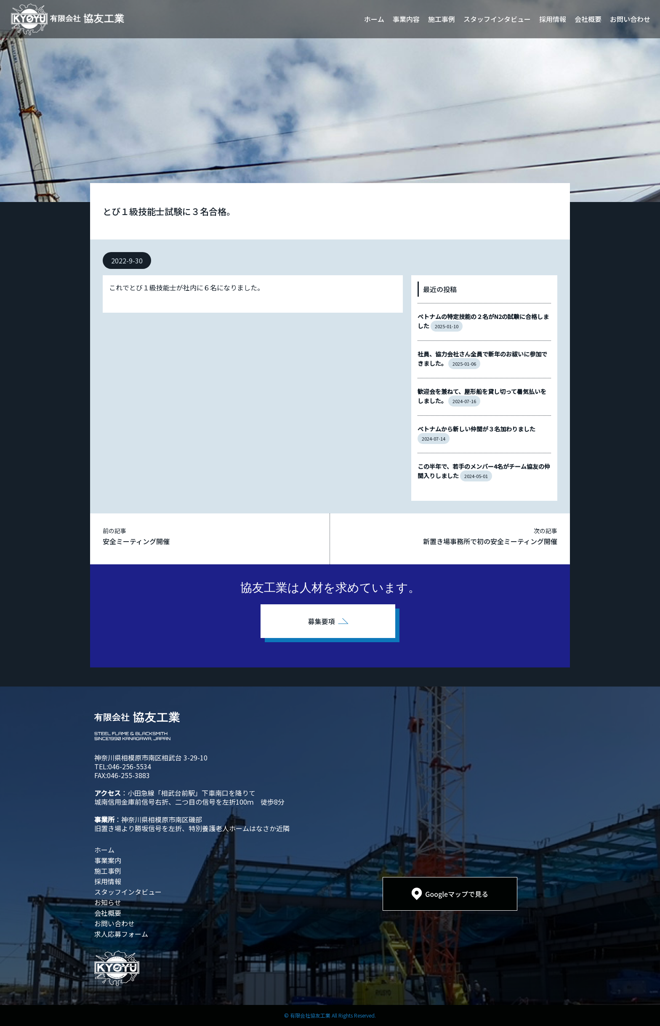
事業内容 (406, 19)
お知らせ (107, 902)
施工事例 (441, 19)
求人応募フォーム (121, 934)
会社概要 (588, 19)
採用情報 (552, 19)
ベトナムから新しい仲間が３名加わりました (476, 429)
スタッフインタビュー (497, 19)
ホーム (374, 19)
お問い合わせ (630, 19)
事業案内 (107, 860)
